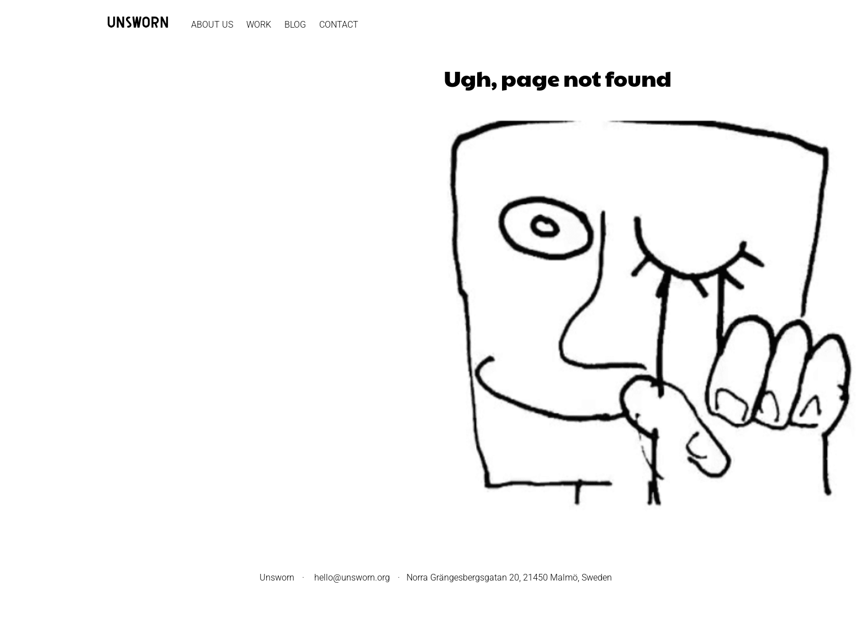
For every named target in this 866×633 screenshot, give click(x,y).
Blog (295, 24)
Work (258, 24)
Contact (338, 24)
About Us (212, 24)
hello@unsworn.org (352, 577)
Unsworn (277, 577)
